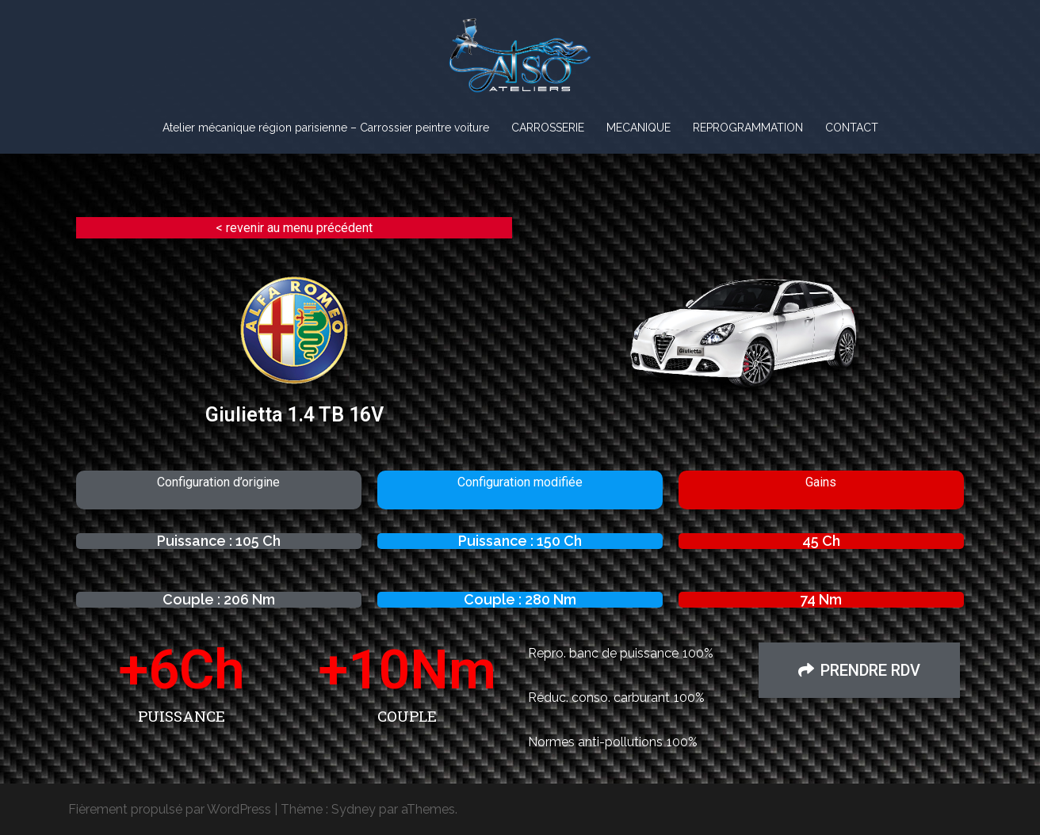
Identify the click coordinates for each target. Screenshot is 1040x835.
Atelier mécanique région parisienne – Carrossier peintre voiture (325, 127)
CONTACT (851, 127)
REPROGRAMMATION (748, 127)
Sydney (353, 809)
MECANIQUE (638, 127)
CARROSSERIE (547, 127)
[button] (859, 670)
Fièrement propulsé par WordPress (169, 809)
